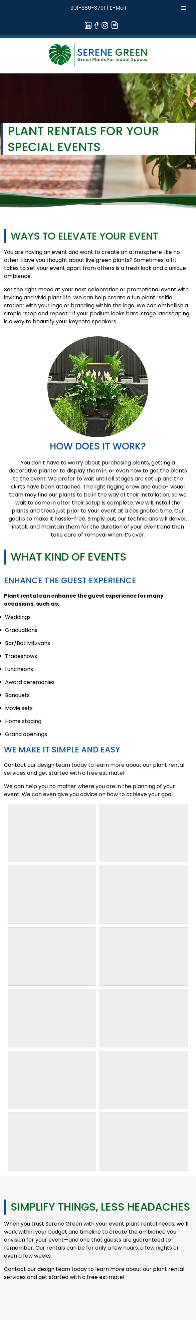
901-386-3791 (87, 8)
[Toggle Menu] (184, 8)
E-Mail (118, 8)
